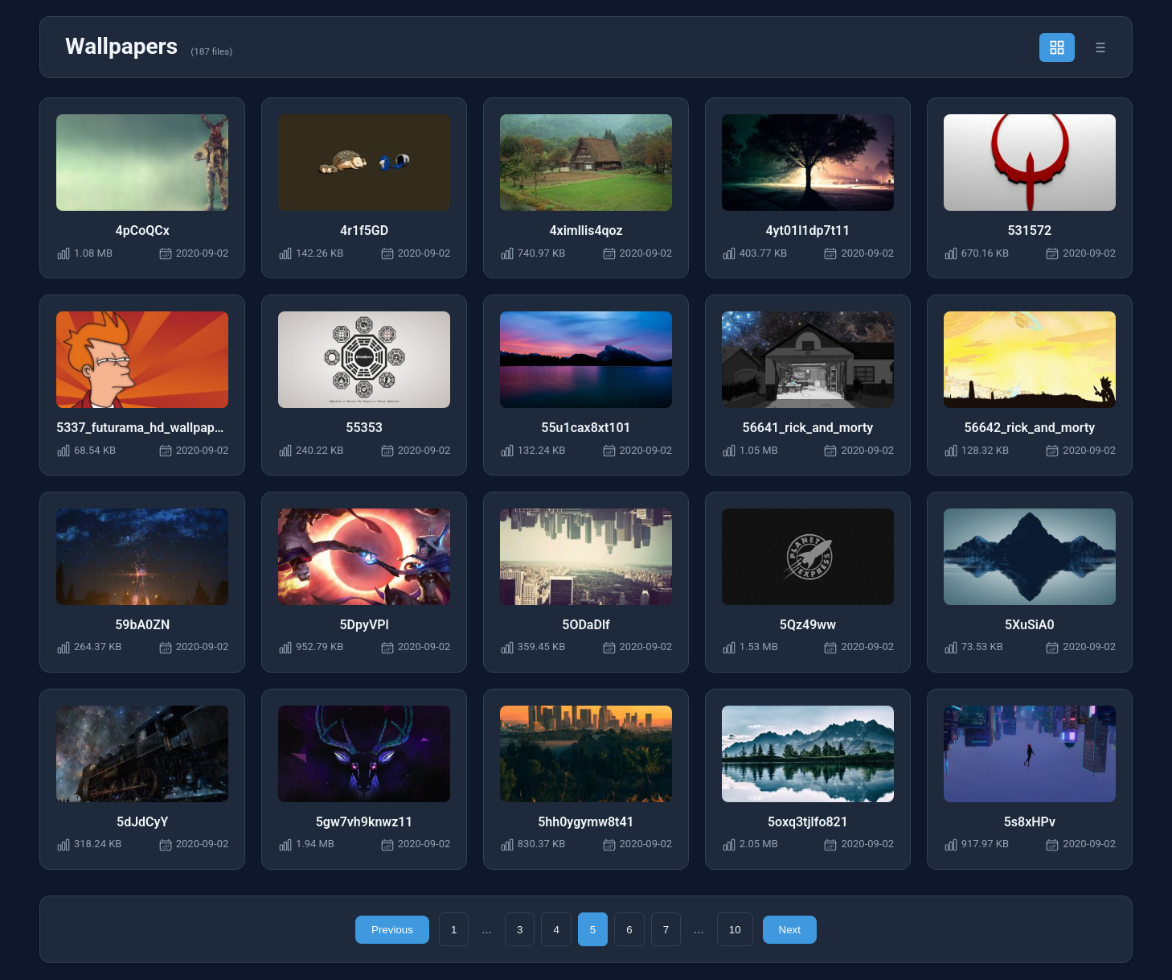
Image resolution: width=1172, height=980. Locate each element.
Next (790, 930)
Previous (392, 930)
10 (735, 930)
